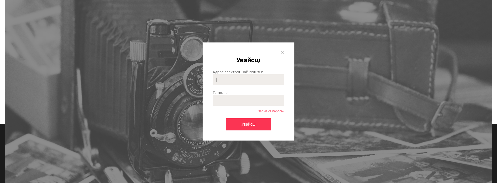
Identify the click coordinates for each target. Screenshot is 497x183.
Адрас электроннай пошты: (238, 71)
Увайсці (248, 124)
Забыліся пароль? (271, 111)
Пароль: (220, 92)
